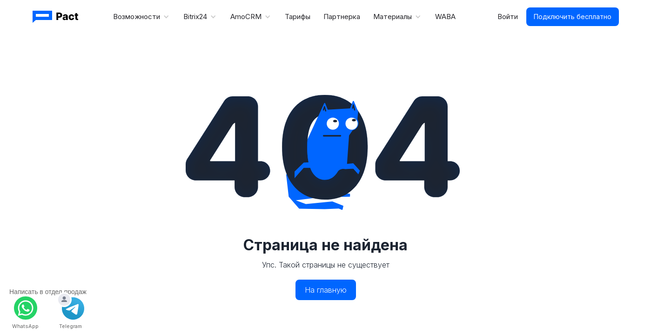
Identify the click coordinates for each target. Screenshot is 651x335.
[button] (141, 16)
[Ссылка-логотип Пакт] (56, 17)
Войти (507, 16)
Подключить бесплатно (572, 16)
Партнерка (341, 16)
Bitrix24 (195, 16)
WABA (445, 16)
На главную (326, 290)
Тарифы (297, 16)
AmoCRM (246, 16)
